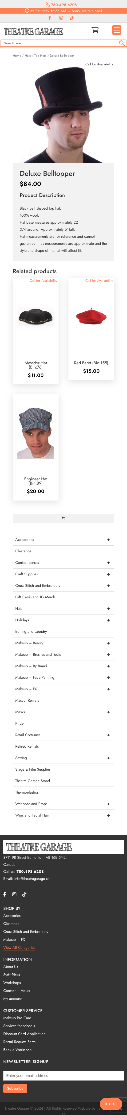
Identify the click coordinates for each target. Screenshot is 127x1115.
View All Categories (19, 947)
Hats (28, 55)
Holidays (64, 620)
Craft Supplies (64, 574)
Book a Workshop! (18, 1049)
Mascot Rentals (27, 700)
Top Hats (40, 55)
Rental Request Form (19, 1041)
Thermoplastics (26, 792)
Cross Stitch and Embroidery (64, 585)
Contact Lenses (64, 562)
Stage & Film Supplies (32, 769)
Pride (19, 723)
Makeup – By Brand (64, 666)
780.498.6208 (61, 5)
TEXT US (111, 1104)
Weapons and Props (64, 804)
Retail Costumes (64, 735)
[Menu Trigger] (116, 30)
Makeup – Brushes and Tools (64, 654)
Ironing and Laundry (31, 631)
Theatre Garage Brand (32, 781)
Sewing (64, 758)
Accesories (11, 915)
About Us (10, 966)
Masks (64, 712)
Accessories (64, 539)
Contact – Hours (16, 990)
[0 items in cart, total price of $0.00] (63, 518)
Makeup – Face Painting (64, 677)
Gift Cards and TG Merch (35, 597)
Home (17, 55)
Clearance (23, 551)
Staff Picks (11, 974)
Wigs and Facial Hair (64, 815)
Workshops (12, 982)
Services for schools (19, 1025)
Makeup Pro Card (17, 1018)
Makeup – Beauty (64, 643)
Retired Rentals (27, 746)
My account (12, 998)
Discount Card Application (24, 1033)
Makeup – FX (64, 689)
